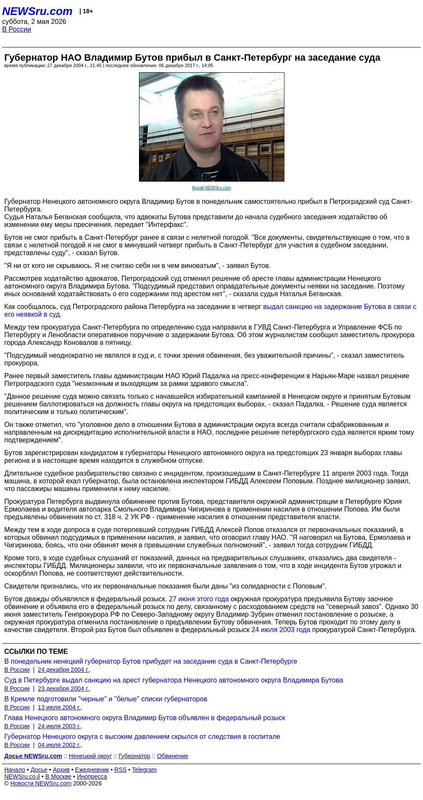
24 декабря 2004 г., (64, 669)
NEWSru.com (37, 11)
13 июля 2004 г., (60, 707)
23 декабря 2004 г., (64, 688)
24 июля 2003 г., (60, 726)
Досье (38, 769)
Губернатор (134, 756)
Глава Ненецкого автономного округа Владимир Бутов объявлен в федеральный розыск (144, 717)
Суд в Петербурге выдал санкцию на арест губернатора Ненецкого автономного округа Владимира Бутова (173, 680)
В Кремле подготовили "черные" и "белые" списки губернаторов (105, 699)
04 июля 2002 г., (60, 744)
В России (16, 29)
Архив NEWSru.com (211, 187)
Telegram (144, 769)
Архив (61, 769)
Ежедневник (92, 769)
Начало (14, 769)
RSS (120, 769)
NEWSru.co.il (22, 776)
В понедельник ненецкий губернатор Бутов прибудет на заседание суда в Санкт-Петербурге (150, 661)
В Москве (58, 776)
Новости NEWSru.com (40, 783)
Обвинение (172, 756)
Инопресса (92, 776)
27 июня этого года (199, 599)
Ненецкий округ (90, 756)
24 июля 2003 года (281, 629)
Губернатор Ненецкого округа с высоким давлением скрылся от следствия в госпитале (142, 736)
